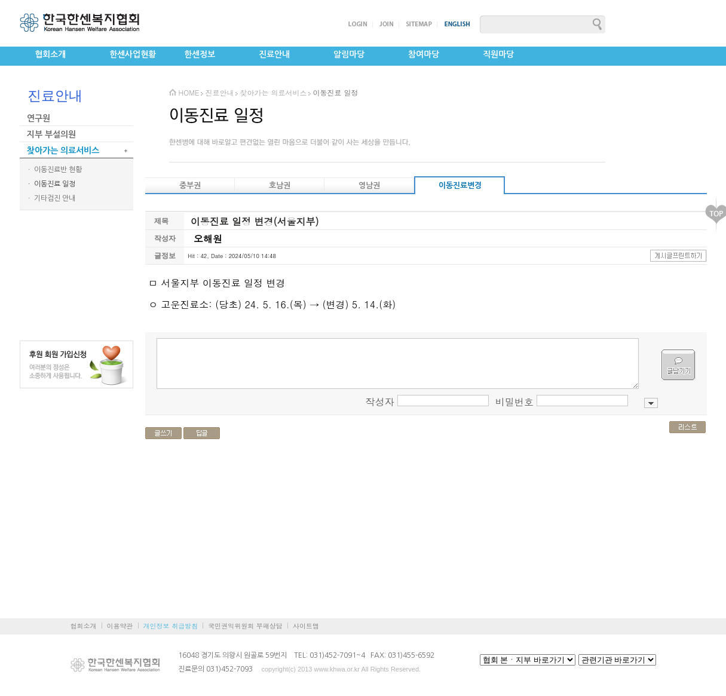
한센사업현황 (132, 54)
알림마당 (348, 54)
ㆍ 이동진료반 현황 (54, 169)
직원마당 (498, 54)
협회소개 (50, 54)
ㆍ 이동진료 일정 (50, 184)
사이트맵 (306, 625)
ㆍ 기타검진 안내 (50, 198)
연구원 (38, 118)
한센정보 (199, 54)
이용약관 (120, 625)
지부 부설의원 (51, 134)
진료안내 (274, 54)
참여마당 (423, 54)
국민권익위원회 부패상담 (245, 625)
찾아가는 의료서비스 (63, 150)
